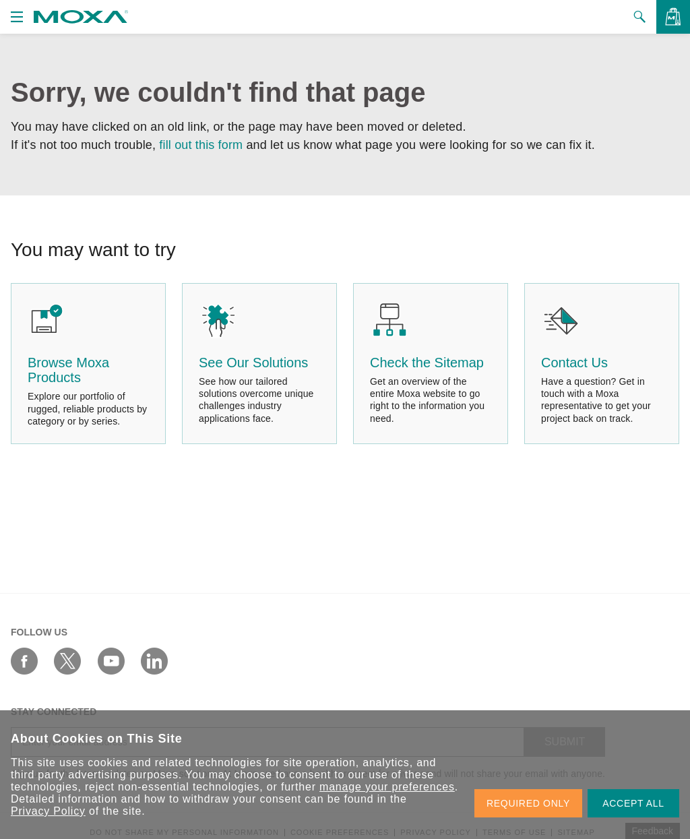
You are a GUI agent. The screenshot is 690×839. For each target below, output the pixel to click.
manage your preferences (387, 787)
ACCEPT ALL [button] (633, 803)
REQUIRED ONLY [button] (528, 803)
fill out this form (201, 145)
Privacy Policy (48, 811)
